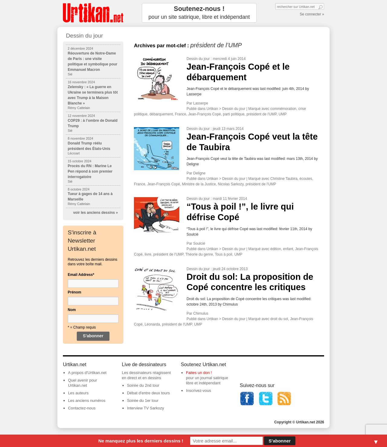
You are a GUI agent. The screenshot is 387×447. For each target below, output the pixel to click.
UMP (282, 114)
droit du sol (279, 319)
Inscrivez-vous (198, 390)
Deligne (199, 173)
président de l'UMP (261, 114)
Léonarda (152, 324)
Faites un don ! (199, 372)
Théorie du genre (199, 254)
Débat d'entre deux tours (148, 393)
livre (148, 254)
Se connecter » (312, 14)
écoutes (306, 179)
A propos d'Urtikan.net (87, 372)
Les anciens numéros (87, 400)
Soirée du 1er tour (142, 400)
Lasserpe (200, 103)
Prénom (74, 292)
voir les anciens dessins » (95, 212)
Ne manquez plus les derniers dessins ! (140, 440)
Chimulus (200, 313)
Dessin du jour (198, 59)
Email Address (81, 275)
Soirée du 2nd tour (143, 385)
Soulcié (199, 243)
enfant (288, 249)
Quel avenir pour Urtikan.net (82, 383)
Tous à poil (223, 254)
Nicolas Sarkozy (230, 184)
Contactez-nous (82, 408)
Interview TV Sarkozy (145, 408)
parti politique (233, 114)
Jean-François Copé (204, 114)
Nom (72, 310)
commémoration (283, 109)
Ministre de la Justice (199, 184)
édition (275, 249)
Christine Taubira (284, 179)
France (180, 114)
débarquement (161, 114)
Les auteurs (78, 393)
